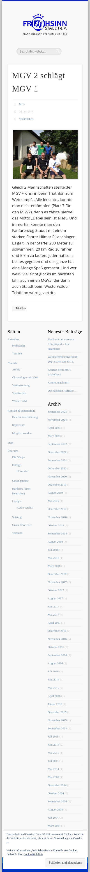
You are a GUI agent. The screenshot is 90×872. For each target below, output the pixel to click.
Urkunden (22, 471)
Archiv (16, 369)
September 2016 (57, 655)
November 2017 (57, 582)
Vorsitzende (19, 393)
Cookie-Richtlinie (33, 854)
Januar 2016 (55, 704)
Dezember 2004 (57, 785)
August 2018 (55, 541)
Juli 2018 (53, 549)
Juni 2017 (53, 606)
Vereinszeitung (21, 385)
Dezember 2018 (57, 509)
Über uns (13, 450)
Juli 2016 (53, 671)
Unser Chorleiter (22, 525)
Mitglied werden (22, 433)
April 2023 (54, 427)
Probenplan (18, 345)
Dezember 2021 (57, 452)
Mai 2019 (53, 500)
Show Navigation (71, 40)
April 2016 (54, 696)
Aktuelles (13, 339)
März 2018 (54, 566)
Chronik (12, 363)
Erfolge (16, 465)
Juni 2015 (53, 744)
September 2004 (57, 801)
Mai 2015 (53, 752)
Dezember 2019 (57, 484)
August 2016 (55, 663)
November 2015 (57, 720)
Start (10, 442)
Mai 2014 (53, 769)
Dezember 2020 (57, 468)
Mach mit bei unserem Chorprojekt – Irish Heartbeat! (61, 344)
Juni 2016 (53, 679)
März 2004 (54, 825)
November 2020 (57, 476)
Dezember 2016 (57, 630)
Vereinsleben (26, 119)
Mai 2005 (53, 777)
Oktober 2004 (56, 793)
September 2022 (57, 444)
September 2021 (57, 460)
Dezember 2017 (57, 574)
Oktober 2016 (56, 647)
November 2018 (57, 517)
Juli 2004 (53, 817)
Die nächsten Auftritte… (62, 390)
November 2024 (57, 419)
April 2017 (54, 622)
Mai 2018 (53, 557)
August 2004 (55, 809)
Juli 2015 (53, 736)
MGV (22, 104)
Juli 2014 (53, 760)
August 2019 (55, 492)
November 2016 (57, 639)
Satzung (17, 517)
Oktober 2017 (56, 590)
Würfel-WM (19, 401)
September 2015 (57, 728)
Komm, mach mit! (58, 382)
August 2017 (55, 598)
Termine (17, 353)
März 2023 (54, 436)
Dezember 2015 (57, 712)
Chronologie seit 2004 (25, 377)
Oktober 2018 (56, 525)
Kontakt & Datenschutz (21, 410)
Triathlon (21, 308)
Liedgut (16, 501)
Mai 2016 (53, 687)
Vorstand (17, 532)
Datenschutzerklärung (25, 417)
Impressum (18, 425)
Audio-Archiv (25, 507)
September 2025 (57, 411)
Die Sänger (18, 457)
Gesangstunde (20, 480)
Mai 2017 (53, 614)
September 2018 (57, 533)
